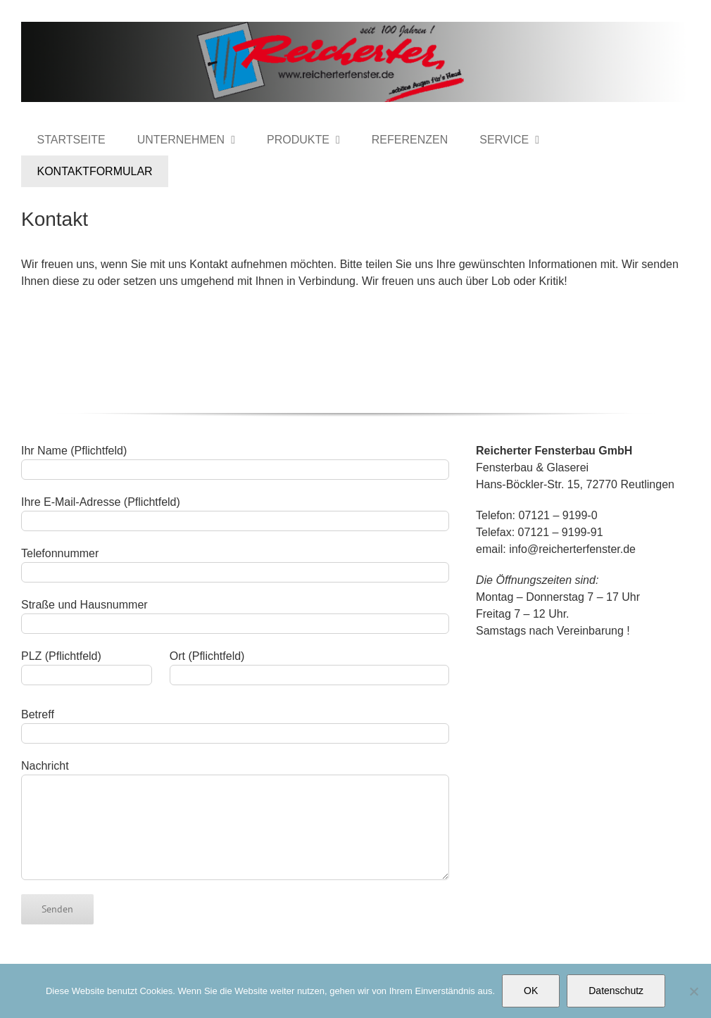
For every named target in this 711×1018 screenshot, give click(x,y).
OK (531, 990)
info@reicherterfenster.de (572, 549)
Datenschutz (616, 990)
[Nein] (693, 991)
